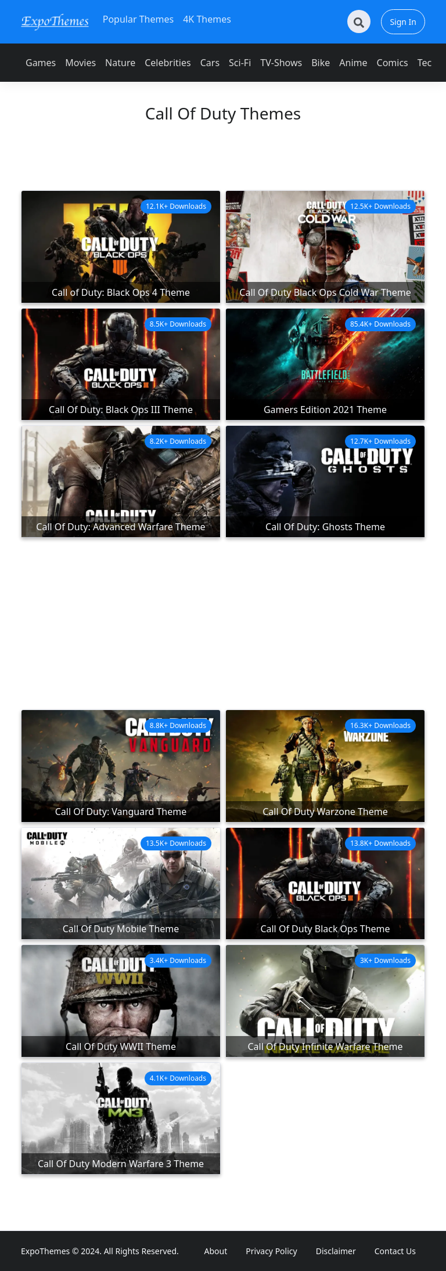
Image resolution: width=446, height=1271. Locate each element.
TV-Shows (281, 62)
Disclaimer (336, 1250)
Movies (80, 62)
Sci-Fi (240, 62)
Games (41, 62)
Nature (120, 62)
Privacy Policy (271, 1250)
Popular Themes (138, 19)
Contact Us (395, 1250)
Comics (392, 62)
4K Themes (207, 19)
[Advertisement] (223, 162)
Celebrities (167, 62)
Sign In (403, 21)
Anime (353, 62)
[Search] (359, 21)
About (216, 1250)
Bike (320, 62)
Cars (210, 62)
